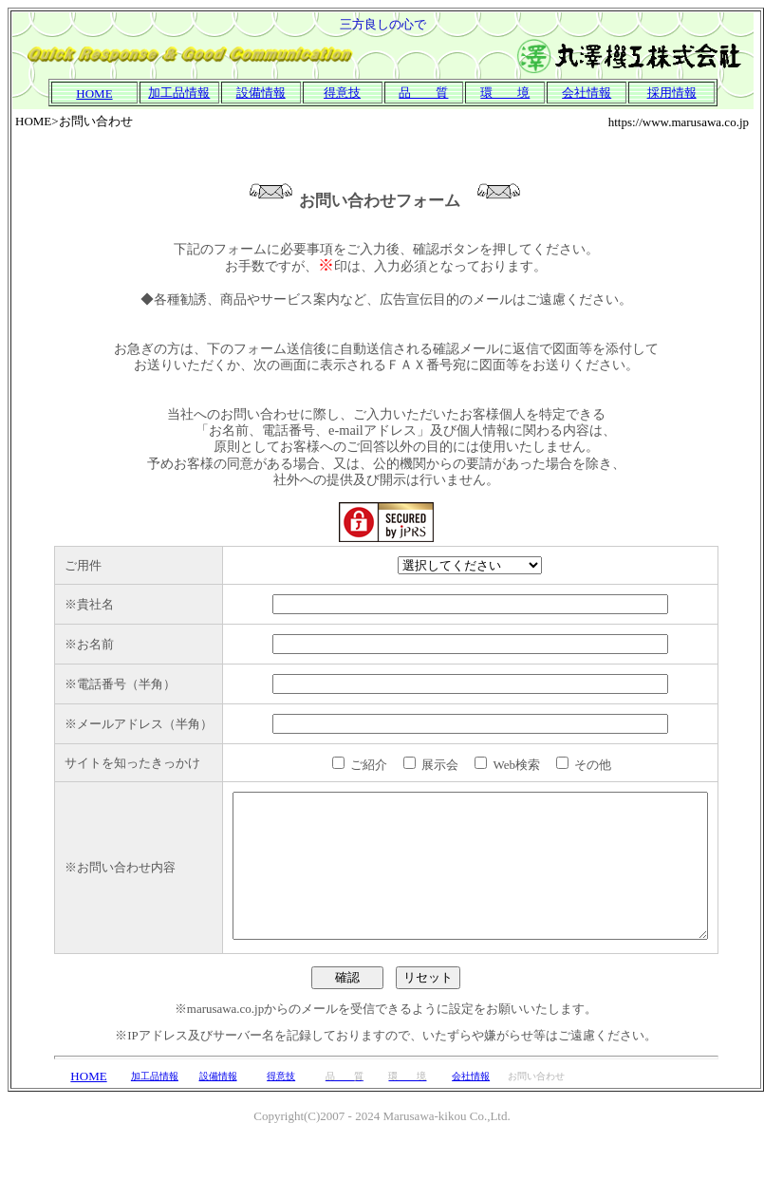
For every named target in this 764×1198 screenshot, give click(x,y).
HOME (88, 1135)
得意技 (342, 92)
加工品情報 (179, 92)
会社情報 (471, 1135)
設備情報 (261, 92)
